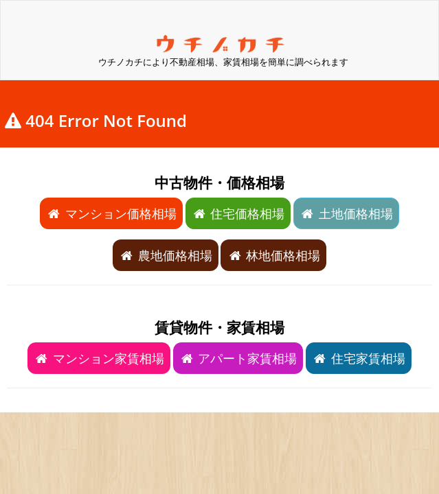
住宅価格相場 (238, 213)
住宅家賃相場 (358, 358)
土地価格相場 (346, 213)
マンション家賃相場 (99, 358)
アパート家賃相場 (238, 358)
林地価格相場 (273, 255)
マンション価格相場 (111, 213)
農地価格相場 (165, 255)
